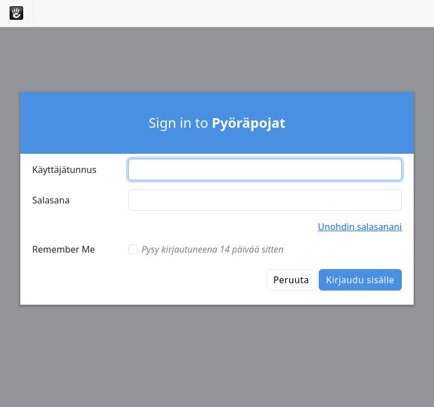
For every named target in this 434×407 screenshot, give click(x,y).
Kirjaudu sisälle (360, 280)
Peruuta (291, 280)
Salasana (51, 200)
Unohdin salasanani (360, 226)
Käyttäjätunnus (64, 169)
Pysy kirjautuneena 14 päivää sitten (213, 249)
